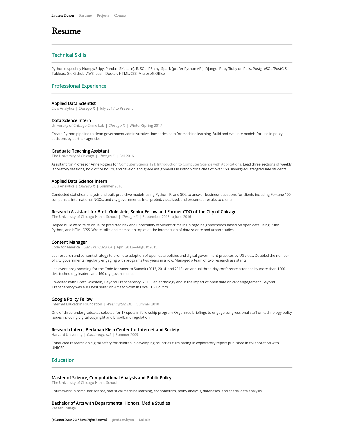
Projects (103, 15)
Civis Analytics (63, 108)
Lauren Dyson (63, 15)
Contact (120, 15)
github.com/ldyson (123, 420)
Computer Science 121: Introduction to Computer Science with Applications (180, 164)
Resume (85, 15)
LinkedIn (144, 420)
